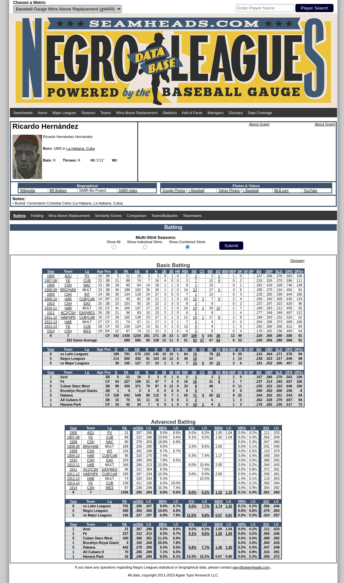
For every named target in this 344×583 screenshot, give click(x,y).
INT (87, 294)
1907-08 (50, 280)
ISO (266, 428)
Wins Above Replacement (137, 113)
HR (177, 271)
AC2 (64, 313)
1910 (50, 303)
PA (126, 271)
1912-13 (50, 322)
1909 (50, 294)
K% (191, 428)
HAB (72, 290)
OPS (288, 271)
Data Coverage (260, 113)
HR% (242, 428)
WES (91, 313)
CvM (91, 299)
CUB (87, 280)
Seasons (88, 113)
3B (171, 271)
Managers (215, 113)
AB (137, 271)
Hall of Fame (192, 113)
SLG (279, 271)
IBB (225, 271)
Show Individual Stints (144, 242)
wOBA (138, 428)
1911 (50, 313)
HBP (232, 271)
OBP (269, 271)
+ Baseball (196, 190)
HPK (72, 317)
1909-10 (50, 299)
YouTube (310, 190)
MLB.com (281, 190)
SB (194, 271)
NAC (87, 285)
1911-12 (50, 317)
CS (202, 271)
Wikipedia (27, 190)
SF (246, 271)
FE (68, 280)
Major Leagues (64, 113)
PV (87, 276)
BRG (64, 290)
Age (100, 271)
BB (210, 271)
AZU (68, 276)
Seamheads (23, 113)
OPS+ (298, 271)
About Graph (259, 124)
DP (251, 271)
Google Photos (173, 190)
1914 (50, 331)
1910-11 (50, 308)
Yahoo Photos (229, 190)
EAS (87, 303)
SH (239, 271)
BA (258, 271)
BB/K (219, 428)
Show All (113, 242)
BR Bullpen (58, 190)
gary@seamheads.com (251, 567)
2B (164, 271)
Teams (105, 113)
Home (42, 113)
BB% (163, 428)
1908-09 (50, 290)
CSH (68, 285)
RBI (185, 271)
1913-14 (50, 326)
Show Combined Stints (187, 242)
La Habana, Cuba (81, 148)
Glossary (235, 113)
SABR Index (127, 190)
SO (218, 271)
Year (50, 271)
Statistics (169, 113)
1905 (50, 276)
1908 (50, 285)
